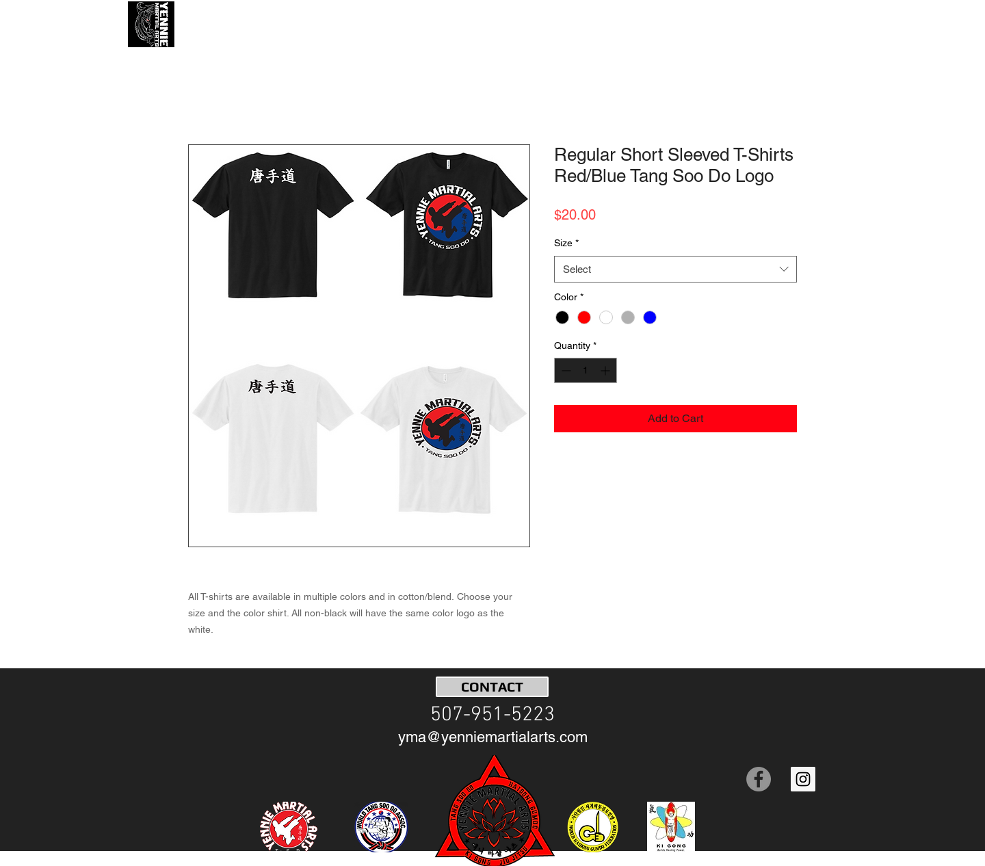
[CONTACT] (492, 687)
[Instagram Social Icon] (803, 779)
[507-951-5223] (492, 715)
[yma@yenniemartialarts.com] (493, 737)
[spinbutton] (585, 370)
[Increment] (606, 370)
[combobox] (675, 269)
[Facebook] (758, 779)
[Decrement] (564, 370)
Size (566, 242)
